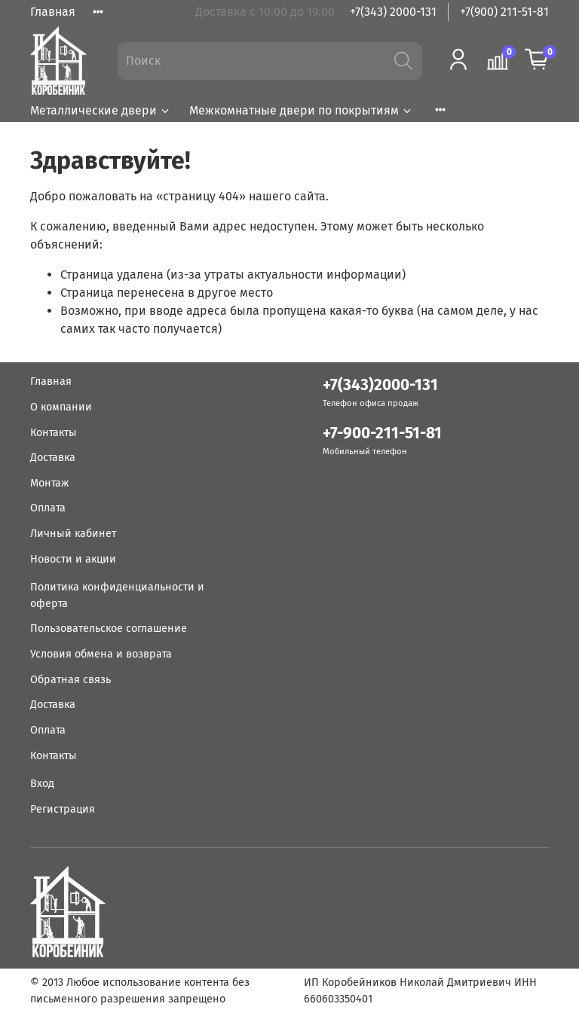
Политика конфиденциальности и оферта (117, 595)
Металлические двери (100, 110)
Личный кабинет (73, 533)
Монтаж (49, 483)
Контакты (53, 432)
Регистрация (62, 809)
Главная (52, 12)
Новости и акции (73, 559)
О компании (61, 407)
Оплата (48, 508)
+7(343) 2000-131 (393, 12)
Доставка (52, 457)
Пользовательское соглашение (108, 628)
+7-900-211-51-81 (382, 433)
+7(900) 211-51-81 (504, 12)
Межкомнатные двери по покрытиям (301, 110)
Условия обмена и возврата (101, 654)
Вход (42, 783)
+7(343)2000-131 (380, 385)
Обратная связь (70, 679)
